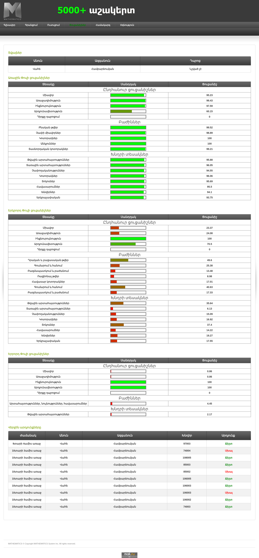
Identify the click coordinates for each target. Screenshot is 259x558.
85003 (186, 464)
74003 (186, 506)
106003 (187, 485)
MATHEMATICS (41, 544)
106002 (187, 499)
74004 (186, 450)
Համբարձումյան (124, 443)
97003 (186, 443)
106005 (187, 478)
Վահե (64, 443)
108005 (187, 457)
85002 (186, 471)
